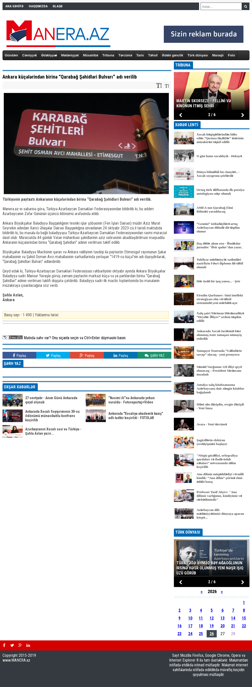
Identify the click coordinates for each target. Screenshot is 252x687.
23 (179, 633)
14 (233, 618)
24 (190, 633)
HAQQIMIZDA (38, 6)
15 (244, 618)
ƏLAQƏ (57, 6)
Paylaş (19, 355)
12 (212, 618)
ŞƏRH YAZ (155, 355)
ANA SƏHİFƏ (14, 6)
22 (244, 626)
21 (233, 626)
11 (201, 618)
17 (190, 626)
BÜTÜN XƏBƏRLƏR (211, 525)
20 (222, 626)
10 (190, 618)
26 (212, 633)
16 (179, 626)
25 (201, 633)
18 (201, 626)
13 (222, 618)
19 (212, 626)
